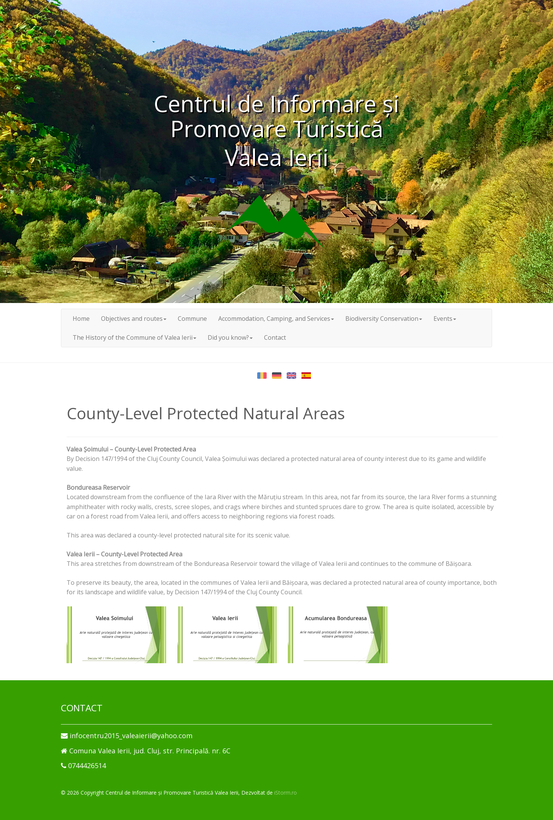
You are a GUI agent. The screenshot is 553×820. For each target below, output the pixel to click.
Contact (275, 337)
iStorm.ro (285, 792)
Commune (192, 318)
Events (444, 318)
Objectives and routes (133, 318)
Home (81, 318)
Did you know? (230, 337)
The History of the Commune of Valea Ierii (134, 337)
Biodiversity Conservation (383, 318)
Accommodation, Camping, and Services (276, 318)
